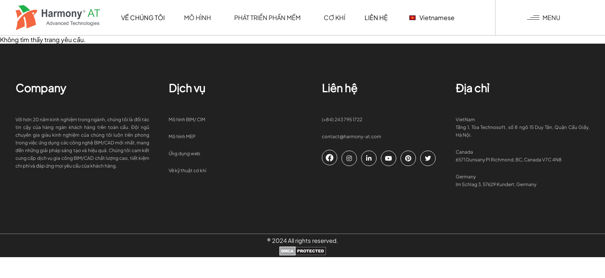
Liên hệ (376, 18)
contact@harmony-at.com (351, 136)
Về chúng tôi (143, 18)
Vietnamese (432, 18)
